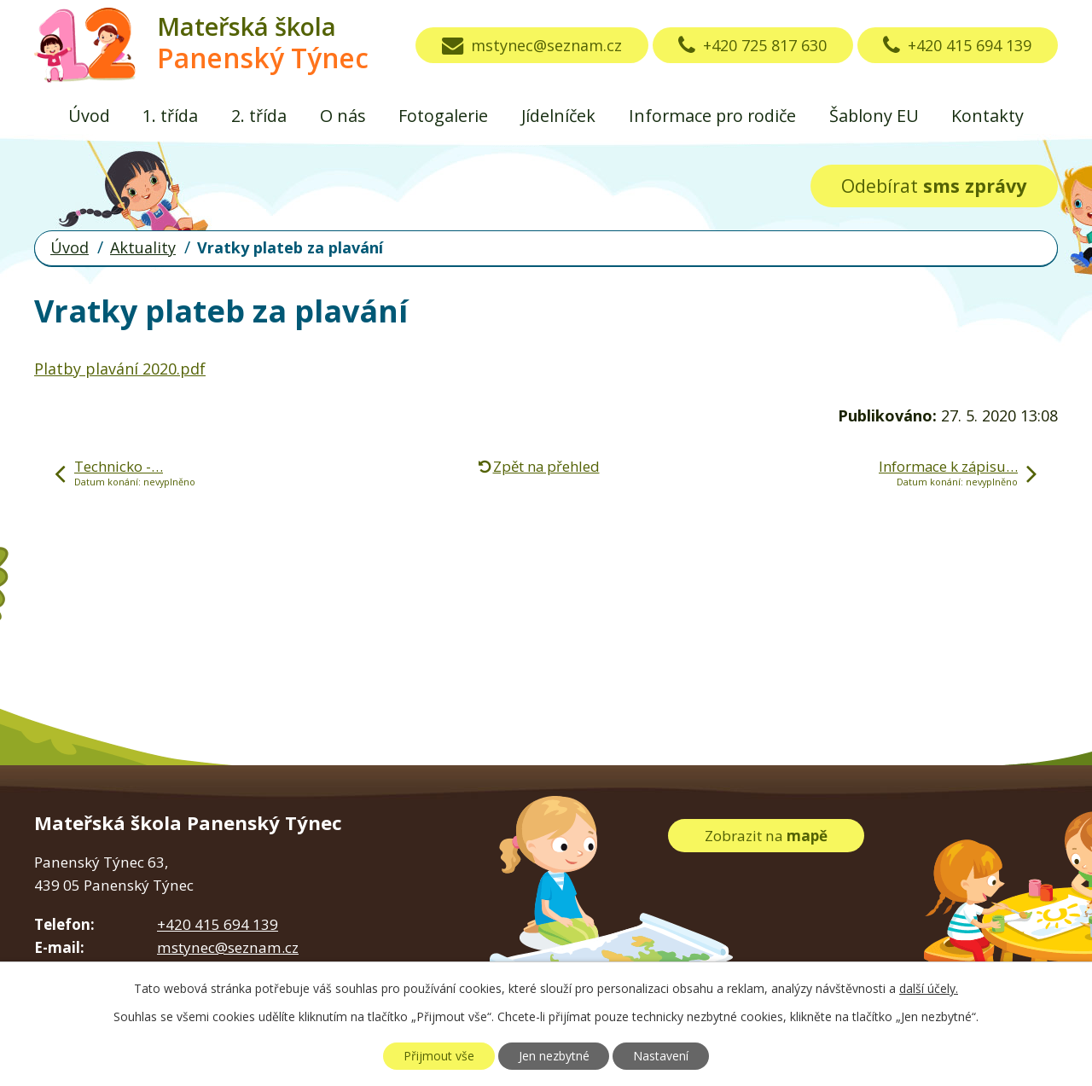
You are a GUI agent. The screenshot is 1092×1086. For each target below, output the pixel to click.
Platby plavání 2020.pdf (120, 368)
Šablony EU (874, 115)
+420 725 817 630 (752, 45)
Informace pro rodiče (712, 115)
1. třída (170, 115)
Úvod (89, 115)
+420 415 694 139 (957, 45)
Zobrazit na (766, 835)
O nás (343, 115)
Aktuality (143, 247)
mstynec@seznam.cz (532, 45)
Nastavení (660, 1056)
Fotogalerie (443, 115)
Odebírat (933, 185)
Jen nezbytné (554, 1056)
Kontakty (987, 115)
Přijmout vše (439, 1056)
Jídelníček (558, 115)
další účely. (928, 988)
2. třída (259, 115)
